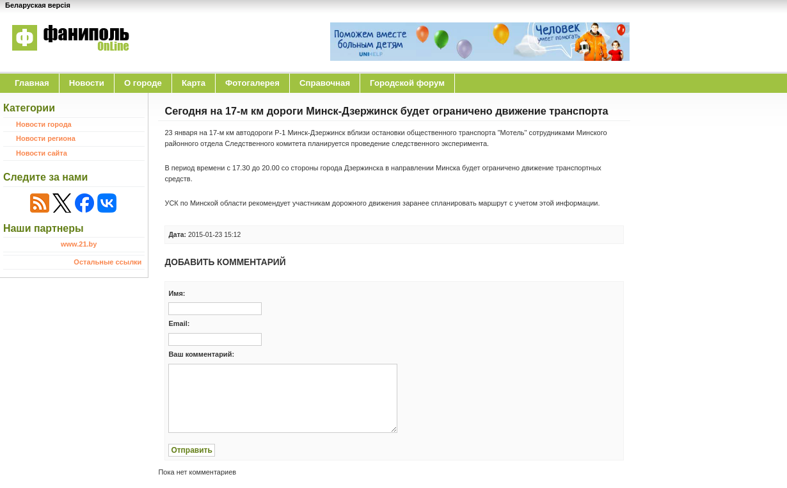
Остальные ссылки (107, 262)
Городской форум (407, 83)
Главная (32, 83)
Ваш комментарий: (201, 354)
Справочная (324, 83)
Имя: (176, 293)
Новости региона (46, 138)
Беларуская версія (37, 5)
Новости (86, 83)
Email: (178, 323)
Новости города (44, 124)
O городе (143, 83)
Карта (193, 83)
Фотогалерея (252, 83)
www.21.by (79, 244)
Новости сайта (41, 153)
